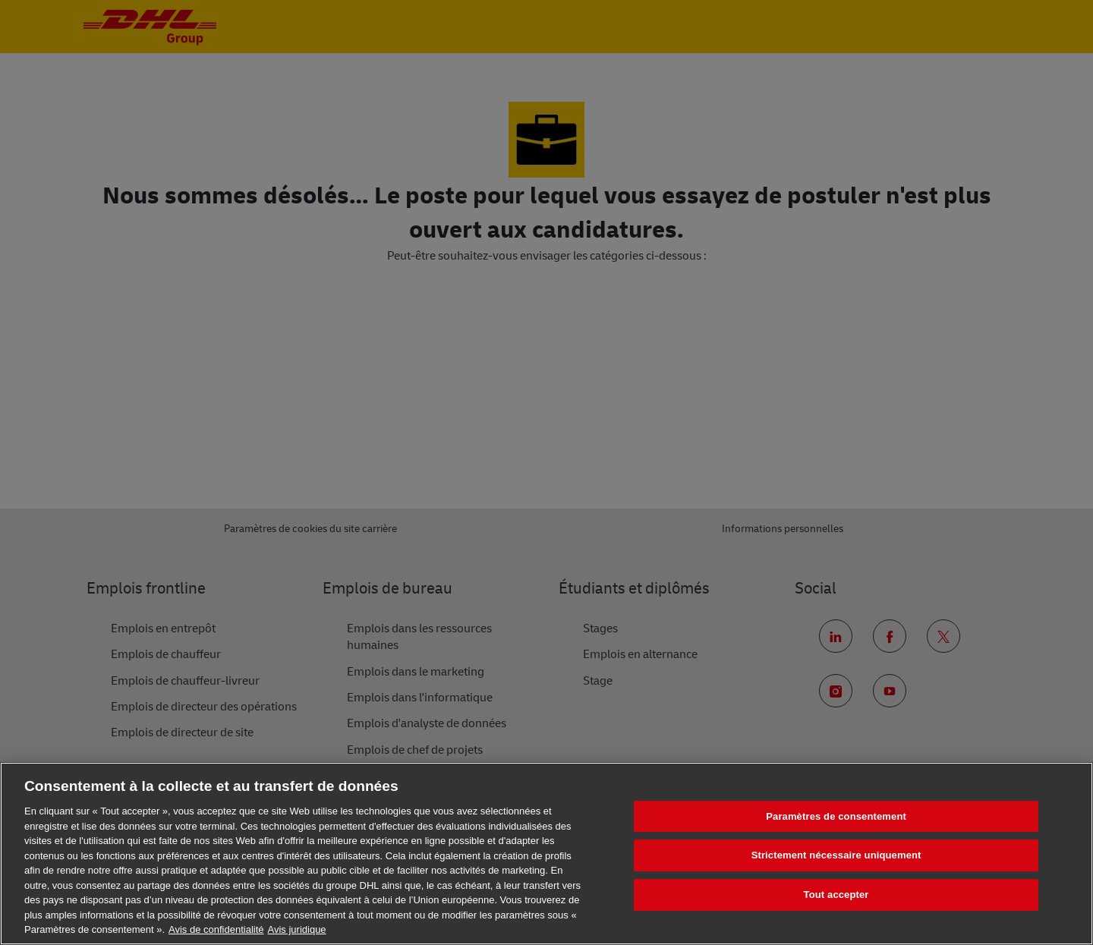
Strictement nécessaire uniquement (836, 855)
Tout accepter (836, 894)
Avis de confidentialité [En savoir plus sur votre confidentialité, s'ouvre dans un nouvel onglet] (216, 929)
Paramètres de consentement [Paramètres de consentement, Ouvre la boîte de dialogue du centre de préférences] (836, 816)
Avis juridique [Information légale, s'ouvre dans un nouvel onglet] (297, 929)
